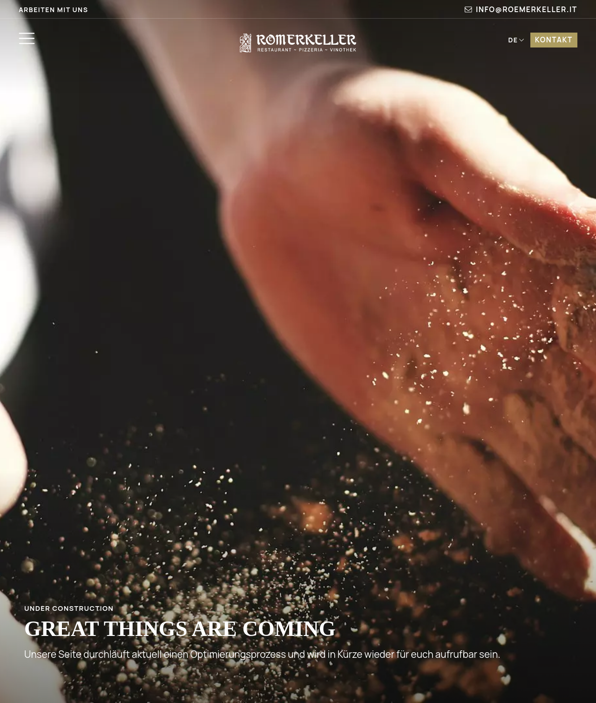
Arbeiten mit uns (53, 9)
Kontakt (554, 40)
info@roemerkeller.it (521, 9)
